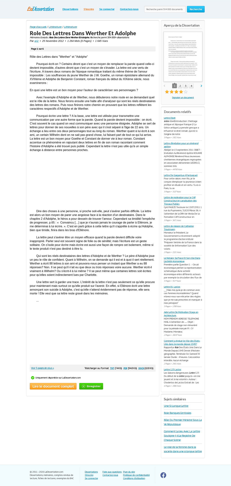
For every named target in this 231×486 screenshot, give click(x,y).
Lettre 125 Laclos (172, 369)
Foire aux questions (112, 471)
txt (112, 368)
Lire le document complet (53, 386)
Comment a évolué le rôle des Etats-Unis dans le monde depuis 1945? (182, 342)
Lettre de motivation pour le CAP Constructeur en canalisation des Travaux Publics (180, 200)
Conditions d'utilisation (134, 478)
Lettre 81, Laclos (172, 286)
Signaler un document (183, 97)
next (201, 86)
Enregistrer (91, 386)
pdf (125, 368)
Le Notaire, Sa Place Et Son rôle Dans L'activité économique (182, 260)
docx (141, 368)
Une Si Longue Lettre (176, 406)
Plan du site (129, 471)
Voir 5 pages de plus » (42, 368)
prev (164, 86)
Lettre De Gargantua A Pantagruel (180, 175)
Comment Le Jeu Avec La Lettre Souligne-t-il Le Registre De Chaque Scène (182, 436)
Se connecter (107, 9)
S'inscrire (89, 9)
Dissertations (70, 9)
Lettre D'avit (169, 117)
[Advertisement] (93, 180)
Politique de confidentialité (136, 475)
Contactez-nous (129, 9)
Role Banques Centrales (177, 413)
